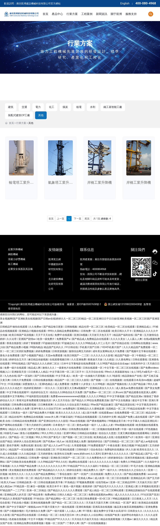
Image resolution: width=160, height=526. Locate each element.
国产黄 (139, 335)
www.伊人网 (52, 417)
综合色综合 (97, 450)
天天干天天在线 (44, 335)
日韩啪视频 (71, 327)
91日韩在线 (71, 348)
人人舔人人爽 (134, 339)
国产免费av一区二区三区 (98, 392)
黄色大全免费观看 (10, 356)
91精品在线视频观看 (86, 417)
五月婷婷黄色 (45, 454)
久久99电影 (99, 384)
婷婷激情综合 (116, 458)
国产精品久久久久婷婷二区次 (43, 364)
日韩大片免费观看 (22, 380)
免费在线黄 (27, 446)
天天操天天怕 (144, 483)
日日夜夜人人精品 (38, 372)
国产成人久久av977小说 (57, 446)
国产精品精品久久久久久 (52, 470)
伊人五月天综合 (62, 401)
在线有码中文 (138, 364)
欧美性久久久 (16, 474)
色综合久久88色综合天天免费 (66, 392)
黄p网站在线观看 (78, 462)
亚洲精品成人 (144, 327)
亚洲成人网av (85, 478)
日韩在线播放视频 (43, 380)
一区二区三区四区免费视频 (19, 352)
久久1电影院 (114, 376)
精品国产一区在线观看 (21, 450)
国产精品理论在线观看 (24, 515)
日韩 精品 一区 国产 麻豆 (123, 503)
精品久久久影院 (18, 429)
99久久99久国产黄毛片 (48, 438)
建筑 (10, 107)
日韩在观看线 (140, 360)
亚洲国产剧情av (27, 339)
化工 (49, 107)
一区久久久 (49, 388)
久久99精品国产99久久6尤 (53, 462)
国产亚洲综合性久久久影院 (54, 421)
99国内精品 (36, 348)
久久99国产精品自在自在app (113, 364)
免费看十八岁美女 (81, 384)
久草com (118, 392)
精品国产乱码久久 (54, 348)
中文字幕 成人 (64, 376)
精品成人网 (34, 368)
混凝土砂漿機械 (16, 259)
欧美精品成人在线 (104, 438)
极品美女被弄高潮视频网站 (129, 507)
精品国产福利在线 (123, 335)
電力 (36, 107)
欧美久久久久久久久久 (68, 413)
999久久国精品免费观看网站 (64, 331)
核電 (75, 107)
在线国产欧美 (112, 515)
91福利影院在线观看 (37, 397)
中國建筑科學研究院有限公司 (55, 270)
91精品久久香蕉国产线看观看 (16, 499)
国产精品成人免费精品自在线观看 (90, 339)
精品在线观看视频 (111, 519)
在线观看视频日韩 (60, 360)
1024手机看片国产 (111, 348)
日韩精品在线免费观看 (24, 421)
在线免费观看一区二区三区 (130, 413)
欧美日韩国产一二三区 (76, 356)
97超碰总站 (68, 343)
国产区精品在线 (121, 343)
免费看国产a (63, 339)
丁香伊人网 (73, 523)
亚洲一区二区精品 (37, 491)
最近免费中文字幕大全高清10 (110, 511)
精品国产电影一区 (125, 356)
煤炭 (62, 107)
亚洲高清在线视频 (103, 507)
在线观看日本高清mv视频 (138, 380)
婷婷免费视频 (43, 352)
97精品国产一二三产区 (12, 491)
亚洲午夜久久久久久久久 (115, 454)
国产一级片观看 (56, 511)
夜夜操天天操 (95, 360)
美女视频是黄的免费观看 (23, 470)
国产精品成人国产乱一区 (144, 454)
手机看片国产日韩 (90, 348)
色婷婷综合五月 (40, 392)
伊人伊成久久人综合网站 (90, 515)
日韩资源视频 (59, 352)
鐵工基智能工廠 (108, 107)
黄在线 (38, 446)
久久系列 (95, 454)
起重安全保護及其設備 (20, 269)
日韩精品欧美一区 (27, 483)
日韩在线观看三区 (46, 450)
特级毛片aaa (11, 433)
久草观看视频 (79, 446)
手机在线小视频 (20, 503)
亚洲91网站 (70, 433)
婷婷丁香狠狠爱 (32, 343)
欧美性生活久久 (146, 450)
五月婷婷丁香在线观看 (64, 478)
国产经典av (49, 442)
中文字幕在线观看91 (18, 392)
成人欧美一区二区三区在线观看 (112, 478)
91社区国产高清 (150, 495)
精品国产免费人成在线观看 (133, 417)
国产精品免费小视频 (17, 348)
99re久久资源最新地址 (117, 372)
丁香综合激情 (64, 474)
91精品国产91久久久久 (58, 519)
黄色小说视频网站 (30, 433)
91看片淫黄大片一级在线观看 (58, 507)
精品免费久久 (91, 470)
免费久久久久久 (114, 474)
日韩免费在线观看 (79, 429)
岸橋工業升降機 (99, 183)
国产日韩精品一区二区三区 (119, 442)
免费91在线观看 (64, 335)
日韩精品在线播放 (87, 433)
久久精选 (109, 360)
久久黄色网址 (123, 360)
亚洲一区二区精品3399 (123, 483)
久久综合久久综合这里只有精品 (72, 405)
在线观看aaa (106, 413)
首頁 (11, 123)
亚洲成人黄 (131, 487)
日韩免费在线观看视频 (24, 405)
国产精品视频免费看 (135, 474)
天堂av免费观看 (54, 356)
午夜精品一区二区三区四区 (114, 466)
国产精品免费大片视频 (42, 413)
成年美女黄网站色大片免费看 (109, 352)
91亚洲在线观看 (66, 450)
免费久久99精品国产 (132, 462)
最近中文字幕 (140, 401)
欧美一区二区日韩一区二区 (19, 478)
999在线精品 (19, 364)
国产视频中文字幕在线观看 (141, 352)
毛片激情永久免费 (36, 511)
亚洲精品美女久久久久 (102, 388)
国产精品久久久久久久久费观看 (65, 491)
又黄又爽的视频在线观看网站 (134, 433)
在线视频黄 (116, 380)
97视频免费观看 (86, 483)
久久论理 (12, 339)
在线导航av (102, 483)
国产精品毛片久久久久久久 (109, 487)
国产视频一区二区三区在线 (78, 438)
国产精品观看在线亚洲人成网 (140, 392)
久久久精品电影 (28, 454)
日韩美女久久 (135, 511)
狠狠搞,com (34, 507)
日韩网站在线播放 (141, 343)
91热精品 (70, 483)
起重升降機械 (15, 250)
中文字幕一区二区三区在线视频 (121, 368)
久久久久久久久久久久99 (52, 466)
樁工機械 (13, 264)
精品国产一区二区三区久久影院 (72, 380)
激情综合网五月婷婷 (80, 352)
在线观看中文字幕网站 (12, 397)
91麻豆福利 (67, 417)
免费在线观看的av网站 (101, 495)
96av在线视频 (78, 421)
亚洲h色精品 (46, 384)
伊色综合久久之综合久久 (132, 470)
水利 (88, 107)
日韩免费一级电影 (39, 458)
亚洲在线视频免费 (41, 503)
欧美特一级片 (143, 438)
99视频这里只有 (117, 421)
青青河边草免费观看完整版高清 (33, 401)
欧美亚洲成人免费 (76, 442)
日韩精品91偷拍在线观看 (14, 327)
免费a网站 (50, 495)
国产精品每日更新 (53, 327)
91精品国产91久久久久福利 (83, 466)
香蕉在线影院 (14, 343)
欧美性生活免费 (63, 454)
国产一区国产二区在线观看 (89, 474)
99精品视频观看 (121, 499)
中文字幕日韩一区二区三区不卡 (67, 372)
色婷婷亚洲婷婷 (33, 388)
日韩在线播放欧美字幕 (50, 483)
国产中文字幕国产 (17, 507)
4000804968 (99, 269)
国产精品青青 (36, 495)
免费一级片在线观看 (15, 368)
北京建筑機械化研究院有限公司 (55, 284)
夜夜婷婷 (87, 487)
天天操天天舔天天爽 (97, 503)
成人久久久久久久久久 (127, 495)
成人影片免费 (90, 413)
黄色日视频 (128, 446)
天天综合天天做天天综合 (85, 519)
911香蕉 (87, 511)
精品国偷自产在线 (132, 376)
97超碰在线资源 (51, 343)
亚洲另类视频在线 (135, 458)
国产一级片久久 (109, 470)
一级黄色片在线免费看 (69, 368)
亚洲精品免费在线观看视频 (29, 523)
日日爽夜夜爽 (45, 405)
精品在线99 (15, 417)
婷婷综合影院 (74, 470)
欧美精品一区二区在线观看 (120, 327)
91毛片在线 (137, 466)
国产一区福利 (25, 376)
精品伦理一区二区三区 (91, 327)
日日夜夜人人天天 (142, 499)
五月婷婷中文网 (108, 417)
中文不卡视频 (36, 519)
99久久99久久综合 (51, 433)
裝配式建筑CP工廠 (137, 107)
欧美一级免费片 (46, 339)
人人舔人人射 (106, 425)
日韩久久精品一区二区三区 (72, 495)
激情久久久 (48, 368)
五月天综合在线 (95, 372)
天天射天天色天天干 (100, 335)
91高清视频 (14, 384)
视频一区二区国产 (55, 523)
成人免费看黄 (62, 384)
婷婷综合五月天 (18, 360)
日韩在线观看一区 (93, 368)
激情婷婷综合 (95, 442)
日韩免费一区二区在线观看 (96, 331)
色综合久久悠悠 (107, 433)
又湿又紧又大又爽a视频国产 (72, 388)
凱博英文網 (54, 260)
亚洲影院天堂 (19, 372)
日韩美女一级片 (19, 413)
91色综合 (39, 499)
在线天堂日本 (67, 515)
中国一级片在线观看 (132, 429)
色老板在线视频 (18, 519)
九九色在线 (10, 376)
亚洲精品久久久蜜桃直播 (91, 409)
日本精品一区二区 (48, 515)
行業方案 (80, 43)
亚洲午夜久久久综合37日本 (46, 409)
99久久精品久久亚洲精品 (14, 458)
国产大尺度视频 (37, 429)
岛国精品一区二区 (116, 409)
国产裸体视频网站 (97, 421)
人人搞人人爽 (74, 511)
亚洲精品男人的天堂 (15, 495)
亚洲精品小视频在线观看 (32, 331)
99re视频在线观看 (125, 425)
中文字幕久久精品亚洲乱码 (143, 421)
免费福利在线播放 (115, 450)
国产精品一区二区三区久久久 (68, 503)
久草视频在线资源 (149, 487)
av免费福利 (69, 409)
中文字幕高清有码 (146, 405)
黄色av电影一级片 (87, 425)
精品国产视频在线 (117, 384)
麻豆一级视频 (38, 487)
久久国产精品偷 (137, 384)
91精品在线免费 (136, 409)
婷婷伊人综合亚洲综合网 (28, 442)
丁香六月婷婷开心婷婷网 (37, 425)
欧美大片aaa (8, 483)
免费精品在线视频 (34, 417)
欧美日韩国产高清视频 (21, 335)
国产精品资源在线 (125, 405)
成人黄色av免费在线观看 (130, 388)
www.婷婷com (81, 454)
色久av (61, 442)
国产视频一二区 (100, 380)
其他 (10, 115)
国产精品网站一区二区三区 (61, 499)
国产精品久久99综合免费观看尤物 (90, 401)
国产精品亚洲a (134, 397)
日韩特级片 (82, 450)
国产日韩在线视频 (44, 376)
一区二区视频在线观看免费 (105, 429)
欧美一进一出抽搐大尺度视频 (89, 376)
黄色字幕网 (13, 446)
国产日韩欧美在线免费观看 (22, 462)
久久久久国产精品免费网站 (41, 474)
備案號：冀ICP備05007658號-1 (84, 305)
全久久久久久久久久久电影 (104, 462)
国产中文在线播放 (121, 401)
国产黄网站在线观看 (11, 425)
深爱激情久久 (30, 384)
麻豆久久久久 (141, 519)
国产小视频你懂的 (14, 511)
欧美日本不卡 (54, 487)
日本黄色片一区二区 (64, 425)
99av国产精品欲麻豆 (102, 405)
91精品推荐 (141, 446)
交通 (23, 107)
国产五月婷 (153, 478)
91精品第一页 (21, 487)
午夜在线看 (114, 446)
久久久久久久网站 (57, 429)
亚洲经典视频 (83, 507)
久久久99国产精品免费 (24, 466)
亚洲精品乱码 (138, 478)
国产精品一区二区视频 (21, 438)
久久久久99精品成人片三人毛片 (93, 343)
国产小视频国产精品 (32, 356)
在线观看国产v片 (124, 438)
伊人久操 (131, 450)
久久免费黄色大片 (97, 458)
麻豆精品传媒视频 (38, 360)
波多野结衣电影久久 (132, 515)
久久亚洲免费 (78, 360)
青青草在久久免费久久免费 (15, 409)
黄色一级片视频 (72, 487)
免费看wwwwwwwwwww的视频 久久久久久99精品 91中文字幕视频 (88, 397)
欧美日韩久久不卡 (122, 331)
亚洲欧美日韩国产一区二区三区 (68, 458)
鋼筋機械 (13, 255)
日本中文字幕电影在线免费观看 (78, 364)
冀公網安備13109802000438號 (125, 305)
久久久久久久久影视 (102, 356)
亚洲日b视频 (81, 335)
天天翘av (127, 519)
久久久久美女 (118, 339)
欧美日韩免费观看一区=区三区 (94, 499)
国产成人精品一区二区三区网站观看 (104, 491)
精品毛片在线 (42, 478)
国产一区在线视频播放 (93, 523)
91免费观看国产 (97, 446)
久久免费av (35, 327)
